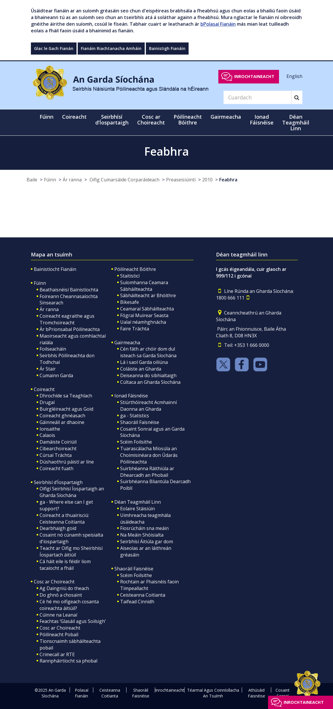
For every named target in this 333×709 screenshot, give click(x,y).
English (294, 76)
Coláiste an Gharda (140, 369)
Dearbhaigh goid (58, 528)
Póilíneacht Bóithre (135, 269)
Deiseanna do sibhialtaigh (148, 375)
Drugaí (47, 402)
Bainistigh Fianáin (167, 48)
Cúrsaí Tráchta (56, 455)
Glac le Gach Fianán (53, 48)
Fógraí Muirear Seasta (144, 315)
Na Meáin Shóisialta (141, 535)
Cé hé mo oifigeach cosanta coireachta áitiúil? (69, 604)
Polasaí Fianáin (81, 693)
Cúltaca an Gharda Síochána (150, 382)
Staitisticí (129, 276)
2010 (207, 179)
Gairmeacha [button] (226, 116)
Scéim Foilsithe (136, 442)
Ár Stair (48, 369)
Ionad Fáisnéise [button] (262, 119)
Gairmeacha (127, 342)
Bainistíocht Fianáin (55, 269)
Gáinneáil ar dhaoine (62, 422)
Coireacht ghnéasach (62, 415)
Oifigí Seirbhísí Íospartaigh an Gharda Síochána (72, 491)
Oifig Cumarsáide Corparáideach (123, 179)
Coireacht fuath (56, 468)
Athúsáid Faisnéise (256, 693)
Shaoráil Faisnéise (139, 422)
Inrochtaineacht (254, 76)
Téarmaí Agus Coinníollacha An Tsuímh (213, 693)
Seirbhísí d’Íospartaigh (58, 482)
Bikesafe (129, 302)
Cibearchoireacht (58, 448)
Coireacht (44, 389)
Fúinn (50, 179)
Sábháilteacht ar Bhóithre (148, 295)
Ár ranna (72, 179)
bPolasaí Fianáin (218, 24)
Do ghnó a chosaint (61, 595)
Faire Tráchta (134, 328)
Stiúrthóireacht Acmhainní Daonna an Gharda (148, 405)
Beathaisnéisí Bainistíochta (69, 289)
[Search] (257, 97)
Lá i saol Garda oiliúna (144, 362)
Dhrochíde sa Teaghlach (66, 395)
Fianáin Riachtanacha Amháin (111, 48)
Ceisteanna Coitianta (142, 595)
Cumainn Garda (56, 375)
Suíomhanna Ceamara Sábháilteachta (144, 285)
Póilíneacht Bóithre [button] (188, 119)
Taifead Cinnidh (137, 601)
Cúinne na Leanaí (58, 615)
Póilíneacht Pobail (59, 634)
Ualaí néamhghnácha (143, 322)
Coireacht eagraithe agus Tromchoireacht (67, 319)
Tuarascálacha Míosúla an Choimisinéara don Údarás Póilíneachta (149, 455)
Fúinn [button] (46, 116)
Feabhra (228, 179)
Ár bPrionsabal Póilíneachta (70, 329)
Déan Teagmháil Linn (137, 502)
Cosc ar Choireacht (54, 581)
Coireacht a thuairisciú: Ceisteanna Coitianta (64, 518)
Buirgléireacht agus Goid (66, 409)
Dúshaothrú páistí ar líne (67, 462)
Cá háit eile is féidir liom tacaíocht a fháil (65, 564)
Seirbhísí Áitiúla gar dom (146, 541)
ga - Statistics (134, 415)
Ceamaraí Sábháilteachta (147, 309)
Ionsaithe (50, 429)
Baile (32, 179)
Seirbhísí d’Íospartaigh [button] (112, 119)
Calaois (47, 435)
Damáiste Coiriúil (58, 442)
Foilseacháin (53, 349)
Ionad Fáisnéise (131, 395)
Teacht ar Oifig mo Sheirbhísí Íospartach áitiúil (71, 551)
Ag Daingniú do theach (64, 588)
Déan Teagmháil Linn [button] (295, 122)
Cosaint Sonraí (283, 693)
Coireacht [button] (74, 116)
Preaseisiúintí (181, 179)
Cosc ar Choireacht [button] (151, 119)
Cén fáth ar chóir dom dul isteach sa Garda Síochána (148, 352)
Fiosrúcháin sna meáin (144, 528)
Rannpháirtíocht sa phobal (68, 661)
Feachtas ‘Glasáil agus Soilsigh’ (73, 621)
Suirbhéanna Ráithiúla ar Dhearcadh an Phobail (147, 471)
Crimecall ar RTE (57, 654)
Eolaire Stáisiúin (137, 508)
